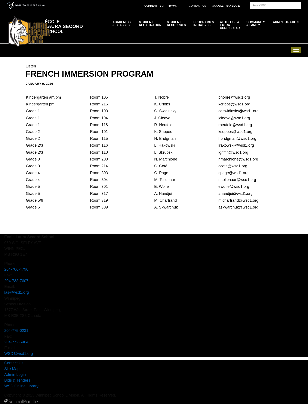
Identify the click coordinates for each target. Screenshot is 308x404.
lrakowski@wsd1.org (236, 145)
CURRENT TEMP (160, 5)
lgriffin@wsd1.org (233, 152)
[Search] (272, 5)
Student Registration (150, 23)
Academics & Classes (122, 23)
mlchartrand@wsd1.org (238, 200)
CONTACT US (197, 5)
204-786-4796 (16, 269)
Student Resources (176, 23)
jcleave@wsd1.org (234, 118)
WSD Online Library (21, 386)
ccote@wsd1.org (232, 166)
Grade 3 (33, 159)
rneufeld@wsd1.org (235, 125)
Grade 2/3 (35, 145)
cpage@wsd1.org (233, 173)
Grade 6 (33, 207)
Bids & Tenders (17, 380)
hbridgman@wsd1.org (237, 138)
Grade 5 (33, 186)
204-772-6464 (16, 342)
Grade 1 (33, 111)
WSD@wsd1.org (18, 353)
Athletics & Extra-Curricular (230, 25)
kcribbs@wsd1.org (234, 104)
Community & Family (255, 23)
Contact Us (13, 363)
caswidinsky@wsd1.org (238, 111)
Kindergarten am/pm (43, 97)
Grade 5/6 (34, 200)
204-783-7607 (16, 281)
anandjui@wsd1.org (235, 193)
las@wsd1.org (16, 292)
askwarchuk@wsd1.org (238, 207)
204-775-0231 (16, 330)
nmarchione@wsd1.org (238, 159)
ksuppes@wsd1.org (235, 132)
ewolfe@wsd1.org (233, 186)
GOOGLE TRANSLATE (226, 5)
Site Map (11, 369)
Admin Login (15, 374)
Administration (286, 22)
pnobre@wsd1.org (234, 97)
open (296, 50)
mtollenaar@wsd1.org (237, 180)
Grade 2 (33, 138)
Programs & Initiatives (203, 23)
